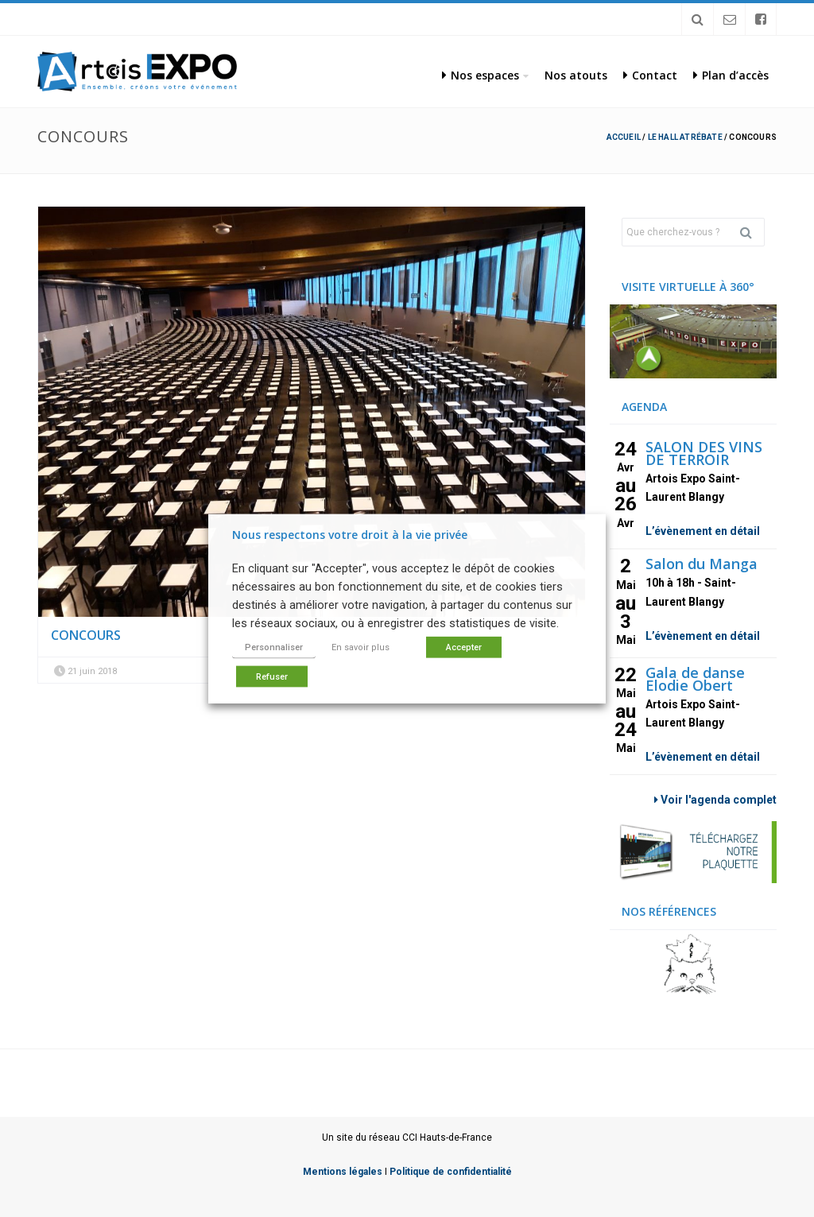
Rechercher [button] (752, 232)
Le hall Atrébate (685, 137)
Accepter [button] (464, 647)
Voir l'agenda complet (715, 799)
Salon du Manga (701, 563)
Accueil (624, 137)
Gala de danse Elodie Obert (695, 679)
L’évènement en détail (702, 531)
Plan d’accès (731, 75)
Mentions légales (342, 1171)
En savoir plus (360, 647)
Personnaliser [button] (274, 647)
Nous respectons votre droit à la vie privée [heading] (349, 533)
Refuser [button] (272, 677)
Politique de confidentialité (451, 1171)
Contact (650, 75)
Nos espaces (480, 75)
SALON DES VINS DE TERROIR (703, 453)
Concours (86, 635)
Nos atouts (576, 75)
